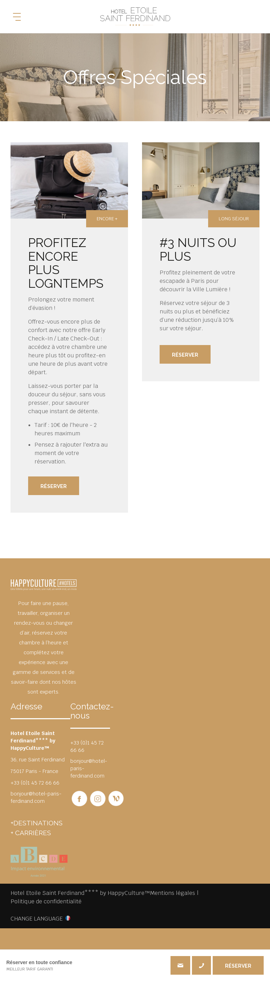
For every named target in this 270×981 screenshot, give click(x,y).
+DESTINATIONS (37, 823)
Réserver (53, 486)
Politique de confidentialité (46, 901)
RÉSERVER (238, 966)
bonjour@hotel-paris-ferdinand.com (36, 797)
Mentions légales (172, 893)
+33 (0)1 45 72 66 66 (201, 965)
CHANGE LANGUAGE (37, 918)
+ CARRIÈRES (31, 833)
